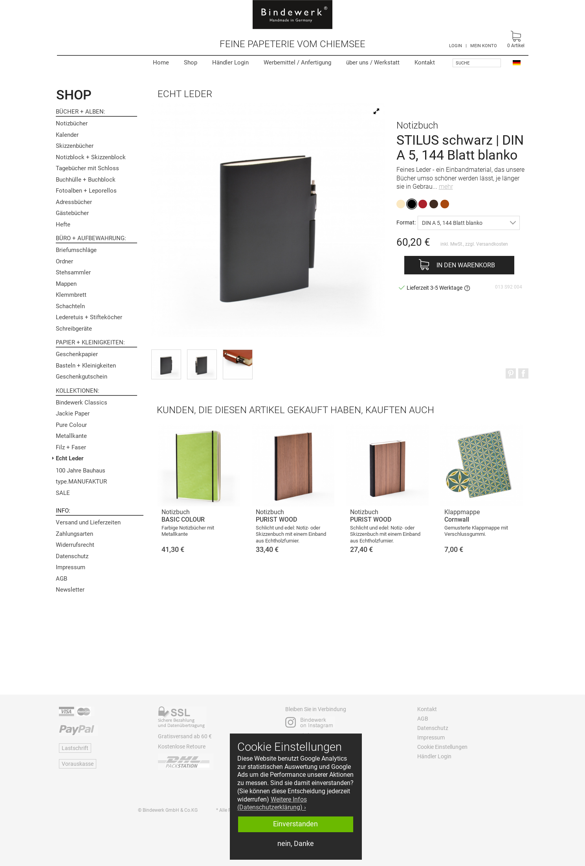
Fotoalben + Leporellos (86, 190)
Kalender (67, 134)
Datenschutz (72, 556)
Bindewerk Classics (81, 402)
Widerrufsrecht (75, 544)
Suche (462, 63)
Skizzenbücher (75, 145)
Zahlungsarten (74, 533)
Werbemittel (297, 62)
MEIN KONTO (483, 45)
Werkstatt (373, 62)
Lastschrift (75, 748)
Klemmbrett (71, 294)
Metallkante (71, 435)
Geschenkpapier (77, 354)
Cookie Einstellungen (442, 747)
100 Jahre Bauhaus (80, 470)
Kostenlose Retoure (181, 746)
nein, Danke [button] (295, 844)
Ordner (64, 261)
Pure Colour (71, 424)
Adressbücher (74, 202)
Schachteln (70, 306)
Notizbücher (72, 123)
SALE (63, 492)
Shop (190, 62)
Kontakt (424, 62)
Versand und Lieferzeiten (88, 522)
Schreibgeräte (74, 328)
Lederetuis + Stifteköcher (89, 317)
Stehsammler (73, 272)
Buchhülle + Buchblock (86, 179)
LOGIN (455, 45)
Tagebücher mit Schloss (87, 168)
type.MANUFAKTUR (81, 481)
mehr (446, 186)
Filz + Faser (71, 447)
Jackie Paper (73, 413)
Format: (406, 222)
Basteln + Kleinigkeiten (86, 365)
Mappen (66, 283)
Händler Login (230, 62)
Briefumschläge (76, 250)
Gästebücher (72, 213)
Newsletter (70, 589)
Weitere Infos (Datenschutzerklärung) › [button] (272, 803)
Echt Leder (69, 458)
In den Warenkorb (465, 265)
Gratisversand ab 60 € (185, 736)
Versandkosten (492, 244)
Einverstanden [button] (295, 824)
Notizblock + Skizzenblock (91, 157)
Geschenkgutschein (81, 376)
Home (161, 62)
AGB (61, 578)
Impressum (70, 567)
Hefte (63, 224)
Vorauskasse (78, 764)
